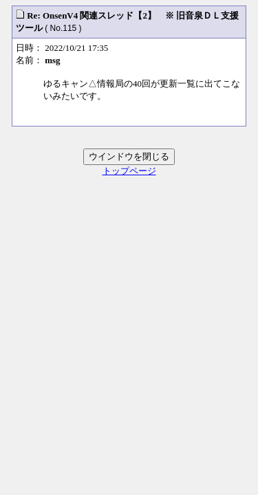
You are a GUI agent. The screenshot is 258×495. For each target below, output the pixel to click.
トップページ (129, 171)
